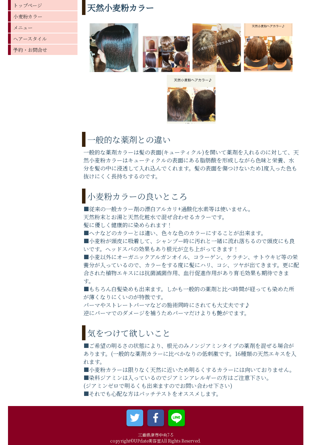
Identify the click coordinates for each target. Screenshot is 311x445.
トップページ (27, 5)
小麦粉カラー (27, 16)
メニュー (23, 27)
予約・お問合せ (30, 49)
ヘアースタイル (30, 38)
